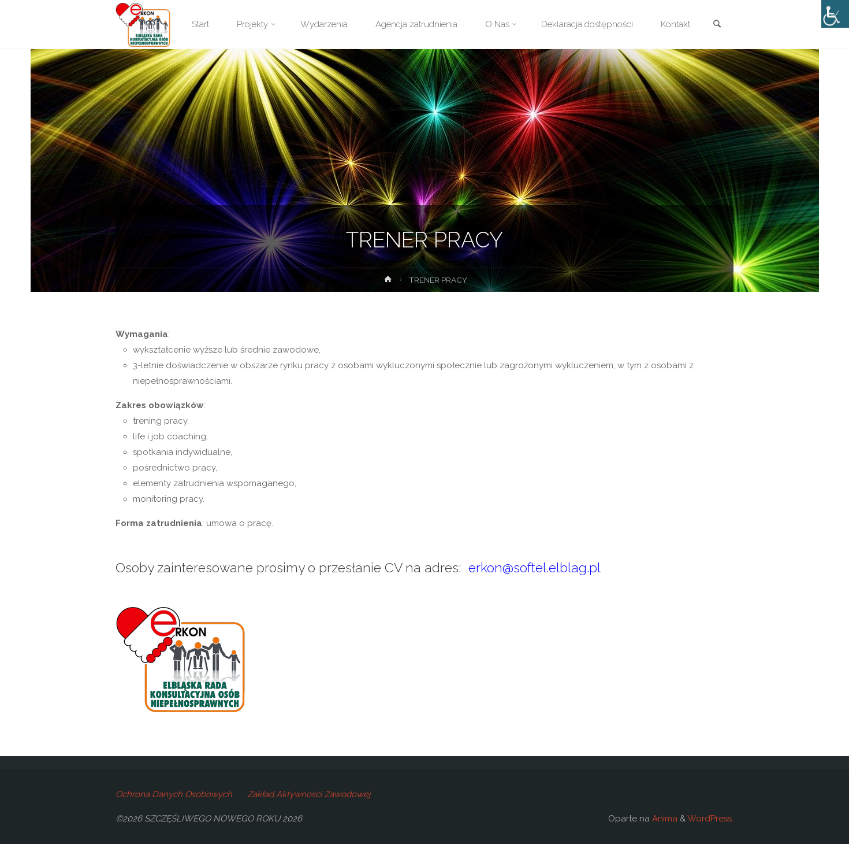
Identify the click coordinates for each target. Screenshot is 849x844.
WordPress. (710, 818)
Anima (663, 818)
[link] (717, 25)
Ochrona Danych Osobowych (174, 794)
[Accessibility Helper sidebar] (835, 14)
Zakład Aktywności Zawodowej (308, 794)
